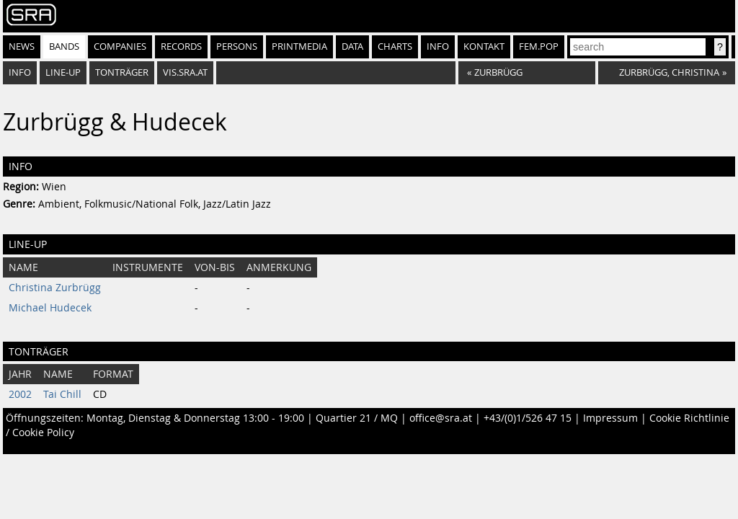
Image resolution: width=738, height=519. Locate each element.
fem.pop (539, 46)
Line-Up (63, 72)
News (22, 46)
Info (438, 46)
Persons (236, 46)
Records (181, 46)
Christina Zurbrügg (55, 287)
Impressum (610, 418)
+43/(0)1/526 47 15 (528, 418)
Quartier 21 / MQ (357, 418)
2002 (20, 394)
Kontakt (483, 46)
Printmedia (299, 46)
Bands (64, 46)
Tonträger (121, 72)
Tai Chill (62, 394)
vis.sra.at (185, 72)
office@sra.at (440, 418)
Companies (120, 46)
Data (352, 46)
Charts (395, 46)
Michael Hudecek (50, 307)
